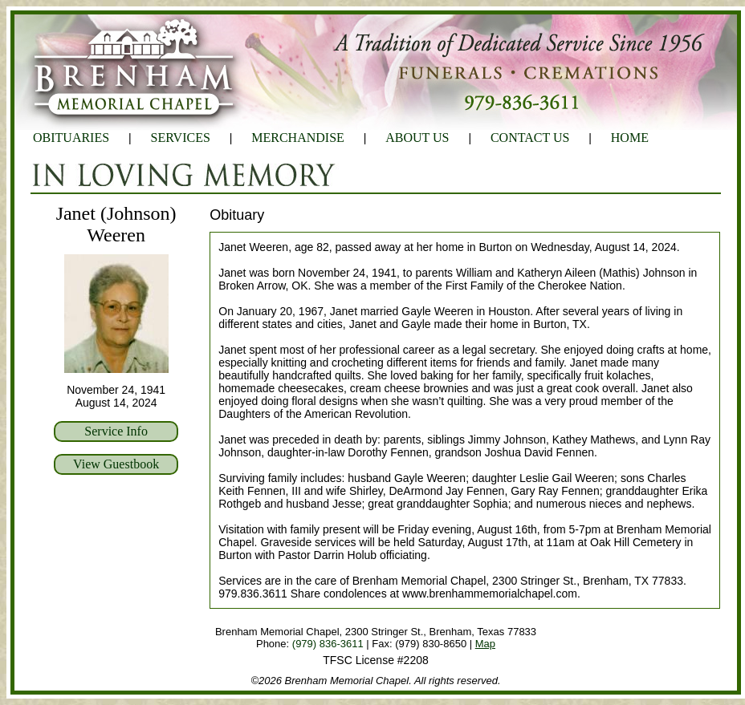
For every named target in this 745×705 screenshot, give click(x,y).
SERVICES (180, 137)
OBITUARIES (71, 137)
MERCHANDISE (297, 137)
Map (485, 644)
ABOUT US (417, 137)
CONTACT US (530, 137)
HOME (630, 137)
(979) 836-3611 (328, 644)
